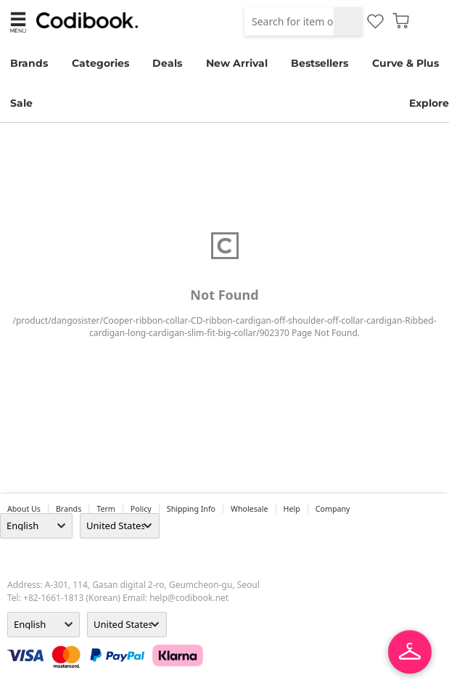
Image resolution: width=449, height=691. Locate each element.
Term (105, 509)
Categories (100, 63)
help (292, 509)
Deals (167, 63)
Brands (29, 63)
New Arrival (237, 63)
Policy (141, 509)
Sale (21, 103)
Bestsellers (319, 63)
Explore (429, 103)
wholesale (249, 509)
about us (24, 509)
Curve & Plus (405, 63)
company (333, 509)
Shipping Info (191, 509)
